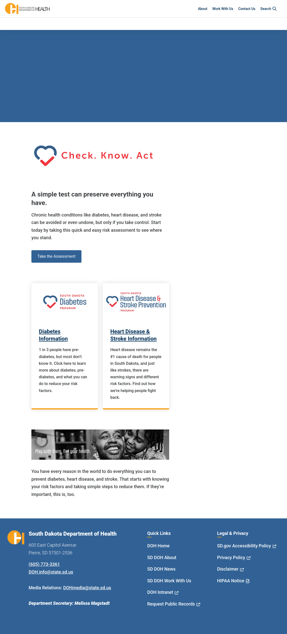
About (203, 9)
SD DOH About (161, 557)
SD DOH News (161, 569)
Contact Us (246, 9)
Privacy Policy (231, 557)
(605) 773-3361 (44, 564)
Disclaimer (228, 569)
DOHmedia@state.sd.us (87, 587)
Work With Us (222, 9)
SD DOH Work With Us (169, 580)
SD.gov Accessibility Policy (244, 545)
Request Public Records (171, 604)
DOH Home (158, 545)
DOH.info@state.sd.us (51, 572)
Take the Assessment (56, 256)
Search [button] (268, 9)
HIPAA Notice (230, 580)
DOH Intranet (160, 592)
